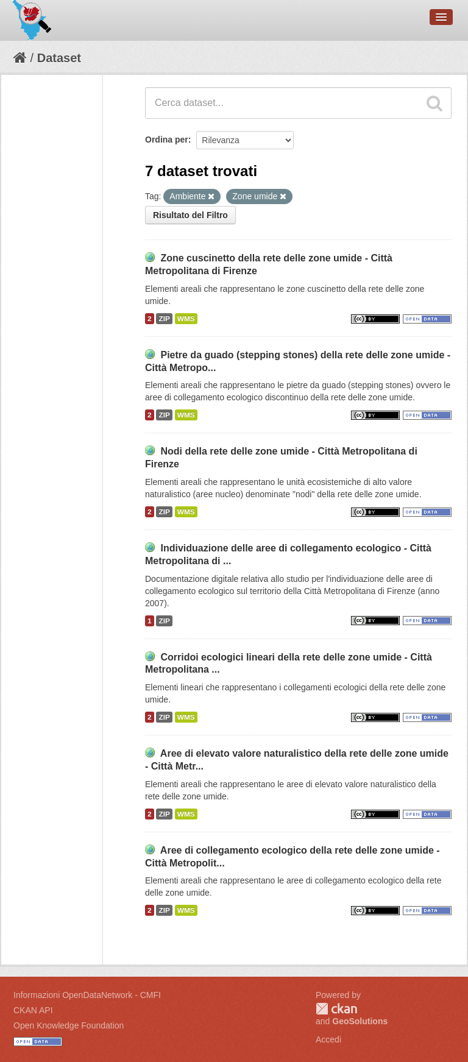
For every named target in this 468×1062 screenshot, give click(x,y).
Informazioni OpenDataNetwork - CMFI (87, 995)
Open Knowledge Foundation (68, 1025)
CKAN (336, 1008)
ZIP (163, 318)
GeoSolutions (360, 1021)
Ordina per (166, 139)
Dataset (59, 58)
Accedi (328, 1039)
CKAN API (33, 1010)
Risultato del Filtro (190, 215)
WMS (186, 318)
